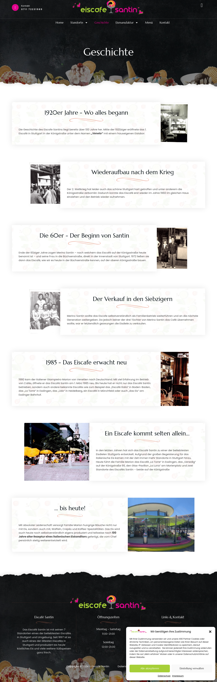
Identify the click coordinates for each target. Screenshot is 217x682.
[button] (210, 631)
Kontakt (165, 22)
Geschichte (102, 22)
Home (60, 22)
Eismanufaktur (127, 22)
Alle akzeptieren (150, 668)
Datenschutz (164, 675)
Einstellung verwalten (192, 668)
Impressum (178, 675)
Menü (149, 22)
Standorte (79, 22)
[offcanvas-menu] (202, 5)
